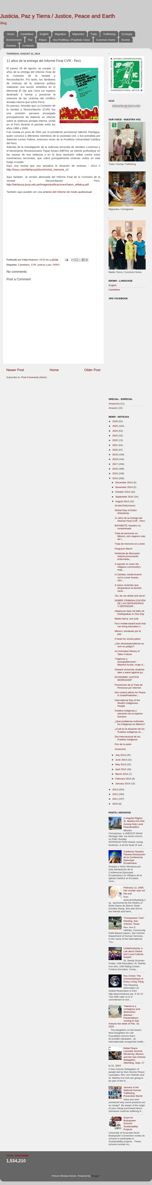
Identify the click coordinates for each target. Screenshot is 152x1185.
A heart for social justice (128, 639)
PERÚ (56, 264)
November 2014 (124, 487)
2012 (115, 794)
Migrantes (78, 34)
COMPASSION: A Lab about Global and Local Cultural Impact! (133, 953)
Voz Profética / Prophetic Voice (71, 39)
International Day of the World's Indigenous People (127, 703)
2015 (115, 473)
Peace (43, 39)
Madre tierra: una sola (126, 618)
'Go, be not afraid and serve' (130, 595)
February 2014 (123, 778)
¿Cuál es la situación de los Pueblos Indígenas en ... (130, 730)
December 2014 (124, 482)
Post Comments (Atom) (34, 377)
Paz (30, 39)
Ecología (127, 34)
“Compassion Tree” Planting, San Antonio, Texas (133, 921)
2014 (115, 478)
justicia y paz (44, 264)
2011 (115, 799)
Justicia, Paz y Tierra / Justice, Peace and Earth (57, 16)
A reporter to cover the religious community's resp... (128, 567)
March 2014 (122, 774)
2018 (115, 459)
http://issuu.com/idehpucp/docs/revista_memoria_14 (37, 169)
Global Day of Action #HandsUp (126, 511)
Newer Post (15, 370)
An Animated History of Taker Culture (127, 652)
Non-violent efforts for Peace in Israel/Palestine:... (130, 694)
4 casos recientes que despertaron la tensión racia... (128, 588)
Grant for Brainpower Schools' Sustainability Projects (130, 1123)
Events (126, 39)
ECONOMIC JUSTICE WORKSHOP (127, 678)
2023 (115, 435)
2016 (115, 468)
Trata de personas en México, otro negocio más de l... (130, 536)
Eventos (11, 45)
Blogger (95, 1176)
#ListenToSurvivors (125, 505)
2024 (115, 431)
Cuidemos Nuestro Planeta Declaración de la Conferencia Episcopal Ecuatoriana (134, 857)
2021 (115, 445)
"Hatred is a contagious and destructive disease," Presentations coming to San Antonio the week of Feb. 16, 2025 (124, 1016)
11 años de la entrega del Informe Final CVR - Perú (130, 519)
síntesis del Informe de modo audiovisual (67, 191)
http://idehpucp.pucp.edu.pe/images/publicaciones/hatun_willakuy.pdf (48, 184)
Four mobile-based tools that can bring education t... (130, 625)
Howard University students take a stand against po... (130, 671)
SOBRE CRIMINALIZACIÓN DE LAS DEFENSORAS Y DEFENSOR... (130, 603)
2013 (115, 789)
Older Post (92, 370)
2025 (115, 426)
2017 (115, 464)
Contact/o (28, 45)
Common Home (105, 39)
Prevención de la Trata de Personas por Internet (129, 686)
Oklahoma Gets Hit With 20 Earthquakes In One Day (129, 612)
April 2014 (121, 769)
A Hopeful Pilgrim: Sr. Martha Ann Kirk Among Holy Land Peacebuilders (133, 822)
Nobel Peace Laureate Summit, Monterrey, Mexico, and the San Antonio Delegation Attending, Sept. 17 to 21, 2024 (127, 1057)
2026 (115, 421)
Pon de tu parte (123, 744)
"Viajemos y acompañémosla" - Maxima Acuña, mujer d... (130, 662)
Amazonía (114, 403)
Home (10, 34)
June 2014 (121, 759)
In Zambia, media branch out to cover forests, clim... (128, 577)
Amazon (113, 408)
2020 (115, 449)
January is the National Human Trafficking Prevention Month (133, 1092)
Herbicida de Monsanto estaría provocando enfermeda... (127, 556)
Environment (14, 39)
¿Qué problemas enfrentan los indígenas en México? (130, 723)
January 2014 (123, 783)
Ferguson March (123, 548)
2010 (115, 803)
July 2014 (120, 755)
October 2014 (123, 491)
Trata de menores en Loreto (130, 543)
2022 (115, 440)
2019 (115, 454)
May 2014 (121, 764)
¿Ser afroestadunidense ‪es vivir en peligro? (129, 645)
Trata (93, 34)
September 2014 (124, 496)
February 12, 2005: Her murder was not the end (134, 890)
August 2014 (122, 501)
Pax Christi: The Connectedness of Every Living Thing (133, 978)
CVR (33, 264)
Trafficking (109, 34)
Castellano (27, 34)
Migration (60, 34)
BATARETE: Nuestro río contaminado (128, 527)
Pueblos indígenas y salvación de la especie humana (129, 713)
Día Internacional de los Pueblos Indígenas (127, 738)
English (44, 34)
